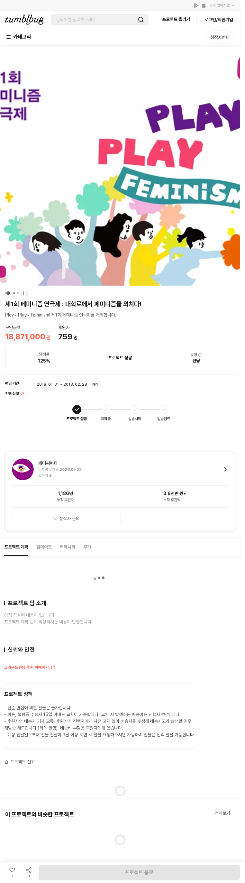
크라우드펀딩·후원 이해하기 (30, 668)
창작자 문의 (66, 518)
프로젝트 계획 (16, 546)
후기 (87, 546)
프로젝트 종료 (139, 872)
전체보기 (222, 813)
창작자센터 (220, 37)
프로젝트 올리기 (176, 19)
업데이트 (44, 546)
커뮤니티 (67, 546)
